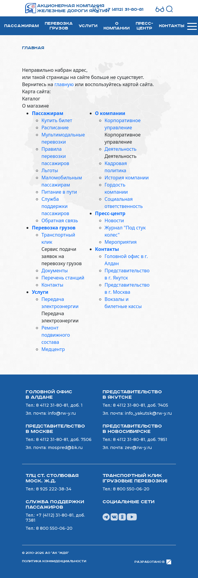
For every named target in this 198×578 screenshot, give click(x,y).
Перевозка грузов (59, 26)
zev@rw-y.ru (138, 447)
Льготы (49, 170)
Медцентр (53, 349)
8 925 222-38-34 (53, 489)
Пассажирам (21, 26)
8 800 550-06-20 (131, 489)
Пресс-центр (144, 26)
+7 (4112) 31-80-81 (124, 9)
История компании (127, 177)
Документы (54, 270)
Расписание (55, 127)
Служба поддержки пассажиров (55, 206)
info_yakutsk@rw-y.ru (148, 413)
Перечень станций (62, 277)
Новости (114, 220)
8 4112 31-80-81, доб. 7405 (140, 405)
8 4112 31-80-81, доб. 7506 (64, 439)
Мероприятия (121, 242)
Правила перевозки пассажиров (55, 156)
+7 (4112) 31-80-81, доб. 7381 (55, 517)
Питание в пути (59, 192)
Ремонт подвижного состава (55, 334)
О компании (116, 26)
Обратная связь (59, 220)
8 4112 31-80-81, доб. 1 (59, 405)
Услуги (88, 26)
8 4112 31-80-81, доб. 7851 (140, 439)
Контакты (171, 26)
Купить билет (56, 120)
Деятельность (121, 149)
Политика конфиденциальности (54, 561)
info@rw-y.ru (62, 413)
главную (64, 84)
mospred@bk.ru (65, 447)
